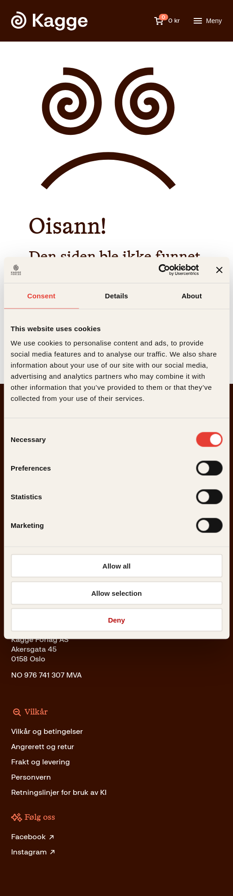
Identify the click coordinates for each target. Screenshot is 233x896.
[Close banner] (219, 269)
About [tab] (192, 295)
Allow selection (116, 593)
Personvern (31, 777)
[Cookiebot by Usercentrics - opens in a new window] (158, 270)
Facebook (33, 836)
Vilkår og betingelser (47, 731)
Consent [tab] (41, 295)
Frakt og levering (40, 761)
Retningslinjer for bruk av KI (59, 792)
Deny (116, 620)
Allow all (116, 566)
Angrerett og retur (42, 746)
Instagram (33, 852)
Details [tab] (116, 295)
